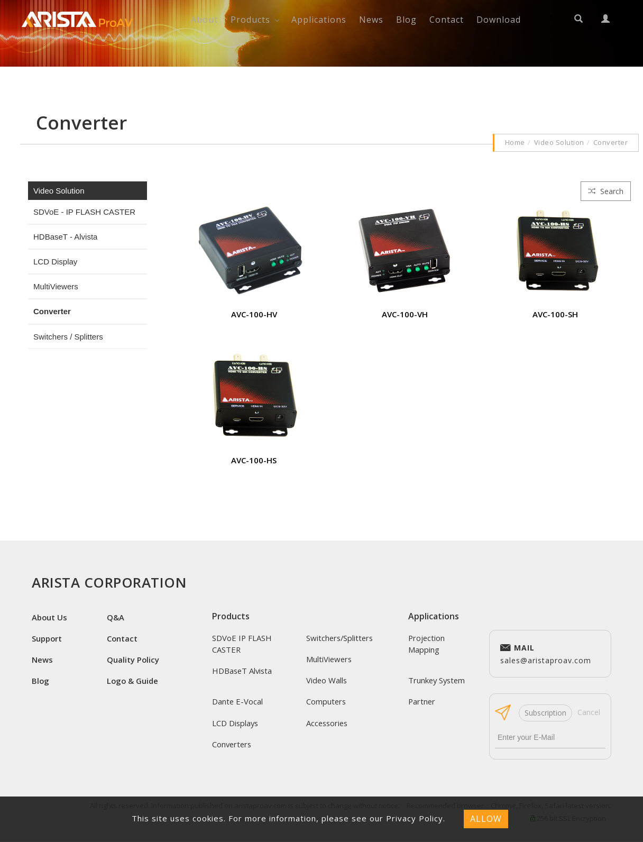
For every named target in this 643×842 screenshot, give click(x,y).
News (371, 19)
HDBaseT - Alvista (65, 236)
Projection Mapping (427, 644)
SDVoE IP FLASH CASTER (242, 644)
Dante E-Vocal (237, 702)
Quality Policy (133, 660)
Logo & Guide (133, 681)
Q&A (115, 617)
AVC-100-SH (555, 314)
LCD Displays (236, 723)
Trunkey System (437, 680)
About (204, 19)
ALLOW (486, 819)
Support (47, 638)
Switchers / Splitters (68, 336)
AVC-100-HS (254, 460)
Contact (446, 19)
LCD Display (55, 261)
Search (605, 191)
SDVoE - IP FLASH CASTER (84, 211)
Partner (422, 702)
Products (250, 19)
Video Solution (559, 142)
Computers (326, 702)
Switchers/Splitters (340, 638)
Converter (610, 142)
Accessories (328, 723)
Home (515, 142)
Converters (232, 744)
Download (498, 19)
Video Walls (327, 680)
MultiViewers (55, 286)
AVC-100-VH (405, 314)
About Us (50, 617)
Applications (318, 19)
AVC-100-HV (254, 314)
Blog (406, 19)
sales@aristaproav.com (545, 653)
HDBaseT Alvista (243, 671)
